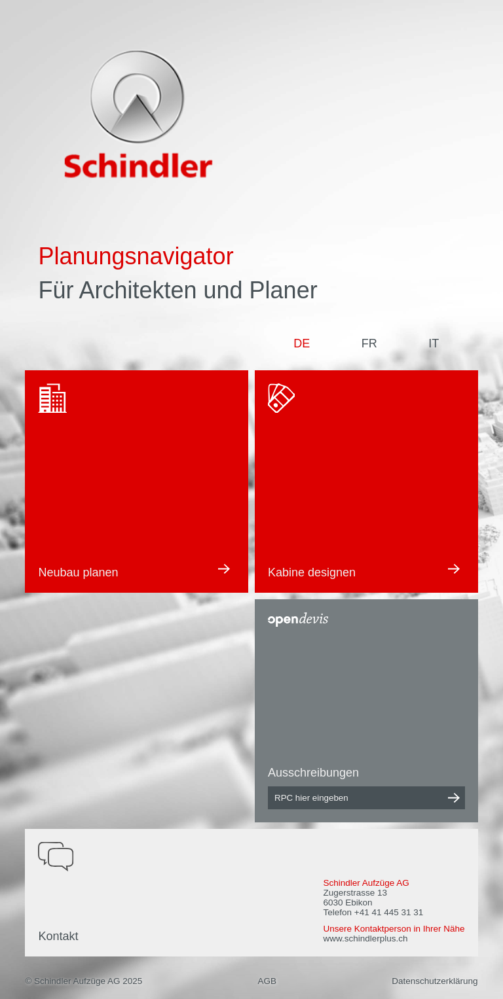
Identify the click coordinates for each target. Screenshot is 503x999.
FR (369, 343)
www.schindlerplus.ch (365, 938)
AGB (266, 981)
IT (433, 343)
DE (301, 343)
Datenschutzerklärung (434, 981)
